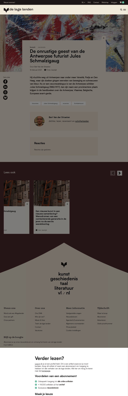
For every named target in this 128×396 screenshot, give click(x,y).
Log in (37, 364)
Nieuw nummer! (9, 2)
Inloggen (114, 2)
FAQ (89, 2)
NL (83, 2)
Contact (96, 2)
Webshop (105, 2)
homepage (46, 371)
